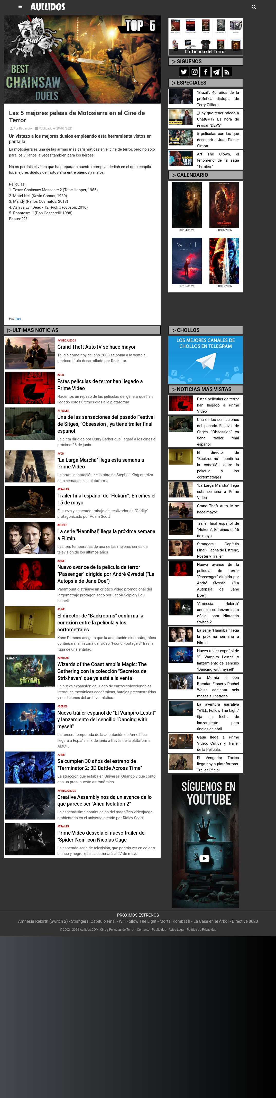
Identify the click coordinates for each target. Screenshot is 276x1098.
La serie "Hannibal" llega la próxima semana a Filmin (218, 618)
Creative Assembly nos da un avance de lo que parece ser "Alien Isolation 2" (106, 807)
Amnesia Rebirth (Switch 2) (43, 902)
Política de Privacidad (201, 911)
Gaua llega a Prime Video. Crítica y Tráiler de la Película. (218, 725)
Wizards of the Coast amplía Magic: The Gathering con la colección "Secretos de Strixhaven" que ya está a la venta (106, 674)
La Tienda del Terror (205, 51)
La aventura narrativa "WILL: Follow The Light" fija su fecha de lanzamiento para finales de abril (218, 698)
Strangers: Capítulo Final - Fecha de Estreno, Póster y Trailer (218, 538)
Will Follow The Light (138, 902)
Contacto (143, 911)
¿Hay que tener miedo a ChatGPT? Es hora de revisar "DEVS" (218, 119)
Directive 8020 (245, 902)
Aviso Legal (176, 911)
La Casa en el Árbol (211, 902)
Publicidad (159, 911)
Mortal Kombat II (175, 902)
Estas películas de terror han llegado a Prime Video (218, 405)
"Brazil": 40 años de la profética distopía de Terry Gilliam (218, 98)
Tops (18, 318)
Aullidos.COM (89, 911)
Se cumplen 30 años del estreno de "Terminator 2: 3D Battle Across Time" (105, 771)
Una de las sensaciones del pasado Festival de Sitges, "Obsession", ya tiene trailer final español (102, 423)
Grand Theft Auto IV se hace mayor (102, 346)
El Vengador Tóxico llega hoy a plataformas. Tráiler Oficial (218, 745)
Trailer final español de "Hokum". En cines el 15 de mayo (103, 499)
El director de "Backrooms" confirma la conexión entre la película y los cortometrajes (106, 622)
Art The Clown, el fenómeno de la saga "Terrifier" (218, 160)
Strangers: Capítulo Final (93, 902)
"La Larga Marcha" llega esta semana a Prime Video (218, 479)
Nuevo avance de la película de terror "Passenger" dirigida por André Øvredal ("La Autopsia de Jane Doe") (104, 574)
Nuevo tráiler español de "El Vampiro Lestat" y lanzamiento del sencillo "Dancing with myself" (104, 726)
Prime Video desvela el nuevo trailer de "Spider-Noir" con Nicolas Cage (103, 843)
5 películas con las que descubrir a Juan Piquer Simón (218, 140)
